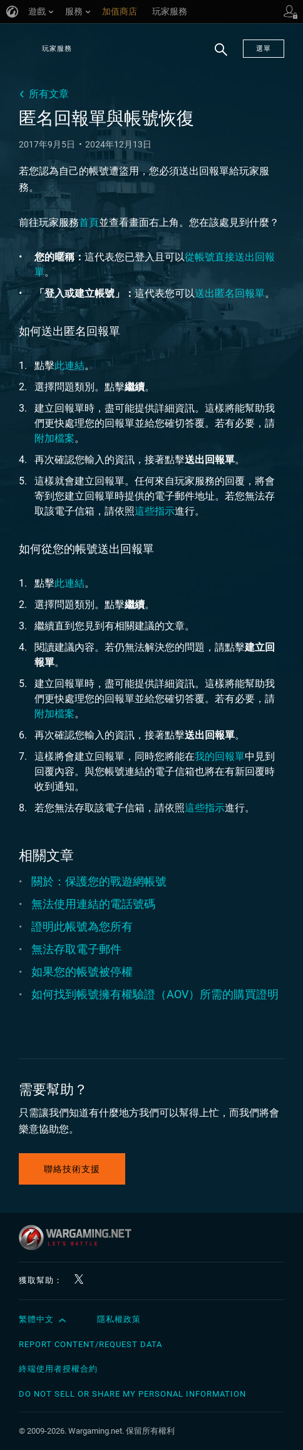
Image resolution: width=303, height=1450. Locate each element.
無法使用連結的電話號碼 (93, 903)
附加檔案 (54, 438)
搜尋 (217, 56)
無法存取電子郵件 (76, 949)
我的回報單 (220, 756)
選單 (263, 49)
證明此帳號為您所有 (82, 926)
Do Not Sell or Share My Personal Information (132, 1394)
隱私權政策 (119, 1319)
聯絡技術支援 (72, 1169)
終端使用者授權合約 (58, 1368)
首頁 (89, 222)
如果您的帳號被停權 (82, 971)
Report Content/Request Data (90, 1344)
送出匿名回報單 (230, 293)
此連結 (69, 365)
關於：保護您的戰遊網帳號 (99, 881)
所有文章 (49, 94)
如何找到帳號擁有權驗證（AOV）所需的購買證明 (155, 994)
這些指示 (155, 511)
